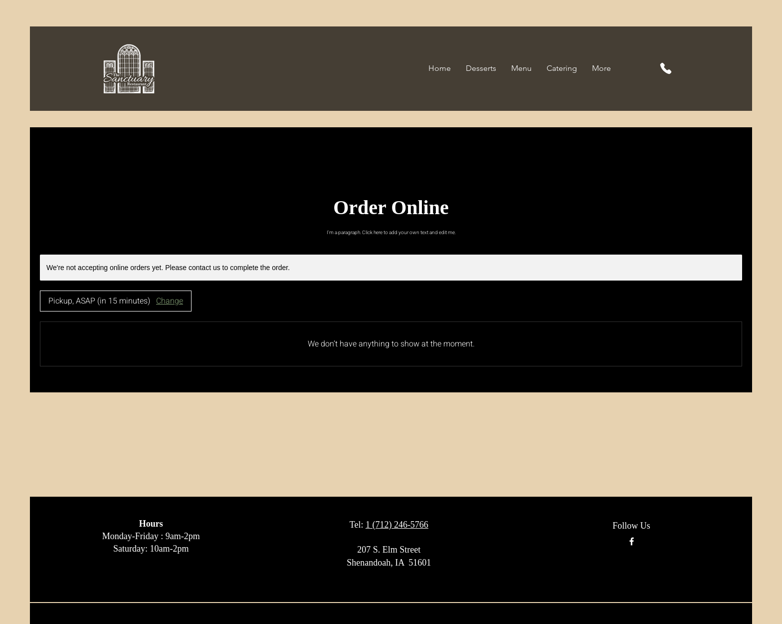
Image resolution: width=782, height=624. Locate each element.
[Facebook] (631, 541)
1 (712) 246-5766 (397, 525)
